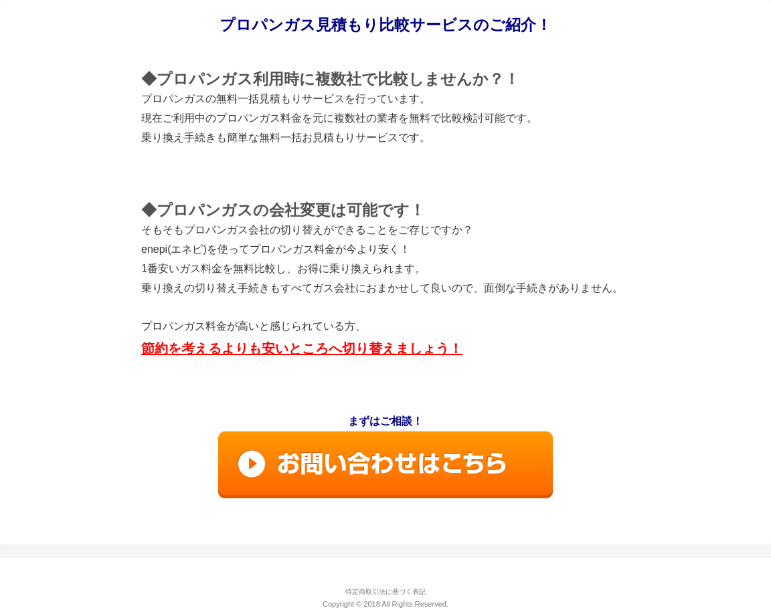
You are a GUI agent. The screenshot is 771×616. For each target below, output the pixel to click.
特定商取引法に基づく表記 (385, 591)
